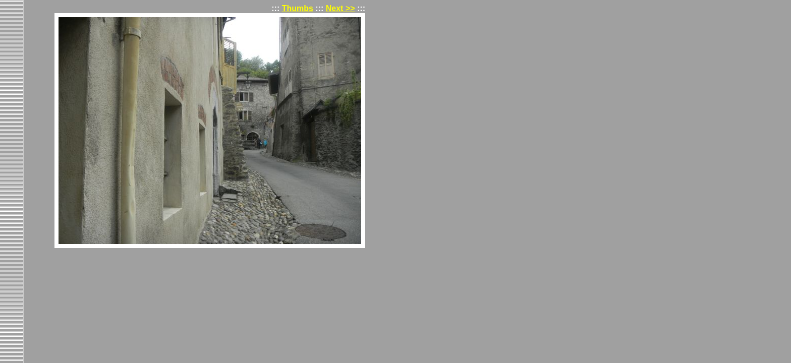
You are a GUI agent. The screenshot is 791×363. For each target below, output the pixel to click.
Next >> (340, 8)
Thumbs (297, 8)
